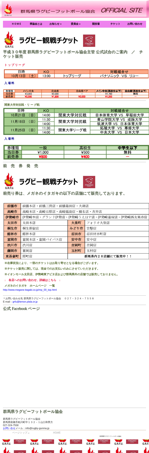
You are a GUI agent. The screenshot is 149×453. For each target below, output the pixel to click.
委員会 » (75, 23)
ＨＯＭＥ (17, 23)
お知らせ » (55, 23)
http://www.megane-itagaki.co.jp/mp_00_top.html (30, 290)
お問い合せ (9, 428)
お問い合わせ (134, 23)
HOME (56, 432)
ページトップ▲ (21, 432)
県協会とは (36, 23)
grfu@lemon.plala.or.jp (24, 301)
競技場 (96, 23)
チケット (115, 23)
